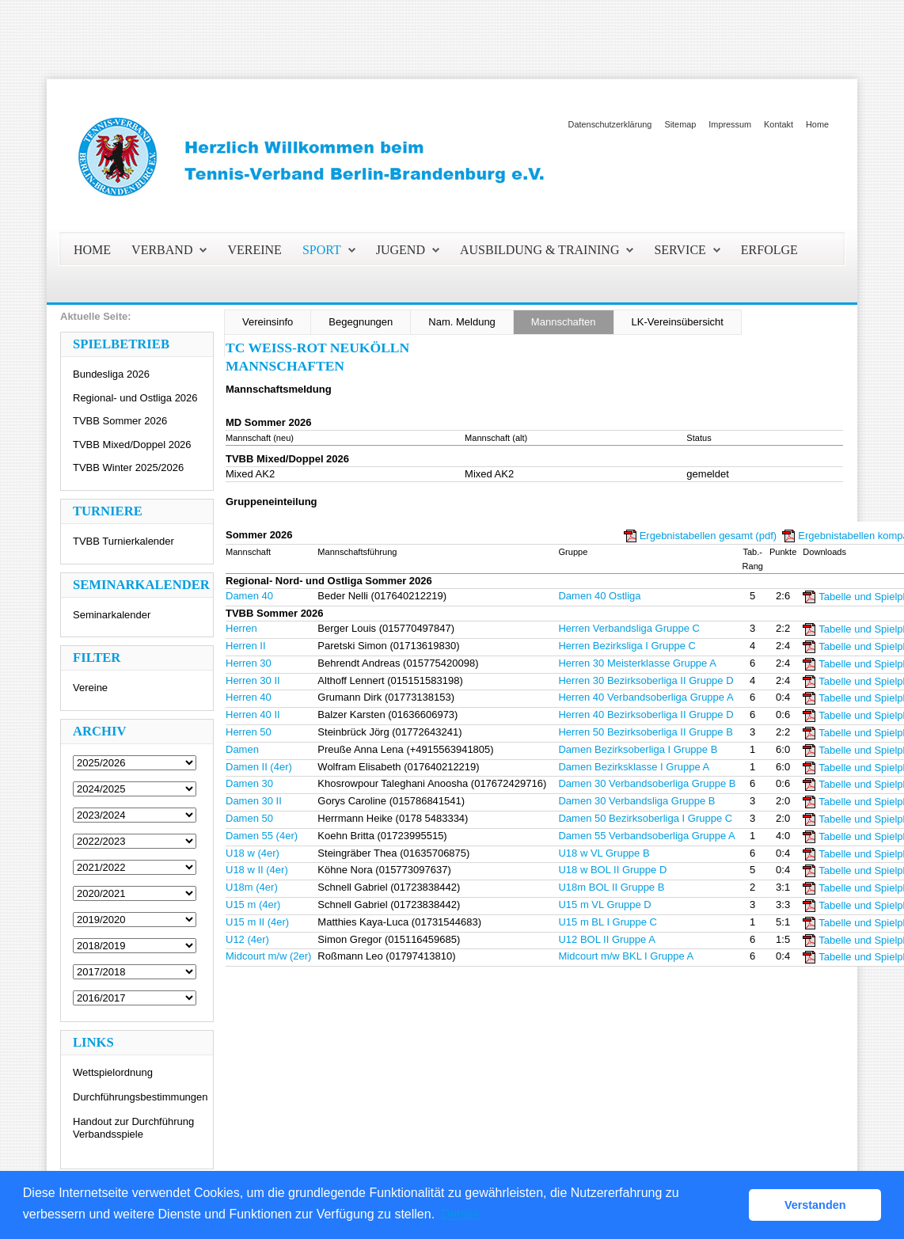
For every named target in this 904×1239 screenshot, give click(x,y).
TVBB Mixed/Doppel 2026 (132, 444)
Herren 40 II (253, 714)
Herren (241, 628)
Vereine (90, 688)
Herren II (246, 646)
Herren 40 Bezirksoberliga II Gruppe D (645, 714)
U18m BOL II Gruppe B (611, 887)
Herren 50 (249, 732)
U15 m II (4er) (257, 922)
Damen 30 (249, 783)
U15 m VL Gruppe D (604, 904)
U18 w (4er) (252, 853)
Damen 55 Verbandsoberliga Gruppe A (646, 836)
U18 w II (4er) (257, 870)
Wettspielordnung (113, 1072)
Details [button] (460, 1214)
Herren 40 (249, 697)
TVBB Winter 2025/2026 (128, 467)
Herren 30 (249, 663)
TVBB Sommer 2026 (120, 421)
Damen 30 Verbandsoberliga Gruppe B (646, 783)
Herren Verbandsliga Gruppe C (629, 628)
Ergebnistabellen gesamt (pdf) (708, 536)
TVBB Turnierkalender (123, 541)
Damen (242, 749)
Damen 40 (249, 596)
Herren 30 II (253, 680)
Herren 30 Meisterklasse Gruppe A (637, 663)
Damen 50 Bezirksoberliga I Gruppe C (645, 818)
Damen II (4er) (259, 767)
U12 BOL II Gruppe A (606, 939)
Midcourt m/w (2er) (268, 956)
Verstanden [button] (815, 1205)
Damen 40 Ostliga (599, 596)
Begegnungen (361, 322)
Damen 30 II (254, 801)
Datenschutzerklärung (610, 124)
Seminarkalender (111, 615)
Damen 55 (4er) (262, 836)
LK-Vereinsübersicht (678, 322)
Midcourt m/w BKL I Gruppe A (625, 956)
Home (817, 124)
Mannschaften (563, 322)
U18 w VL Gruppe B (603, 853)
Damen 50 (249, 818)
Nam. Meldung (462, 322)
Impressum (729, 124)
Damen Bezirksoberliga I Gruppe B (637, 749)
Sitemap (680, 124)
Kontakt (778, 124)
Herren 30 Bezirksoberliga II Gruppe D (645, 680)
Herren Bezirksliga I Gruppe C (626, 646)
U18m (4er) (252, 887)
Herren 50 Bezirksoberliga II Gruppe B (645, 732)
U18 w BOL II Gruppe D (612, 870)
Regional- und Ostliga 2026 (135, 398)
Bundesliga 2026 (111, 374)
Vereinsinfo (267, 322)
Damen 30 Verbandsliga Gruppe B (636, 801)
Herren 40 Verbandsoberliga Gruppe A (645, 697)
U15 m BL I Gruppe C (607, 922)
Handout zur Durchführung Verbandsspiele (133, 1127)
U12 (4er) (247, 939)
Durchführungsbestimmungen (140, 1097)
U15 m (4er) (253, 904)
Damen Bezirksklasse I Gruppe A (633, 767)
